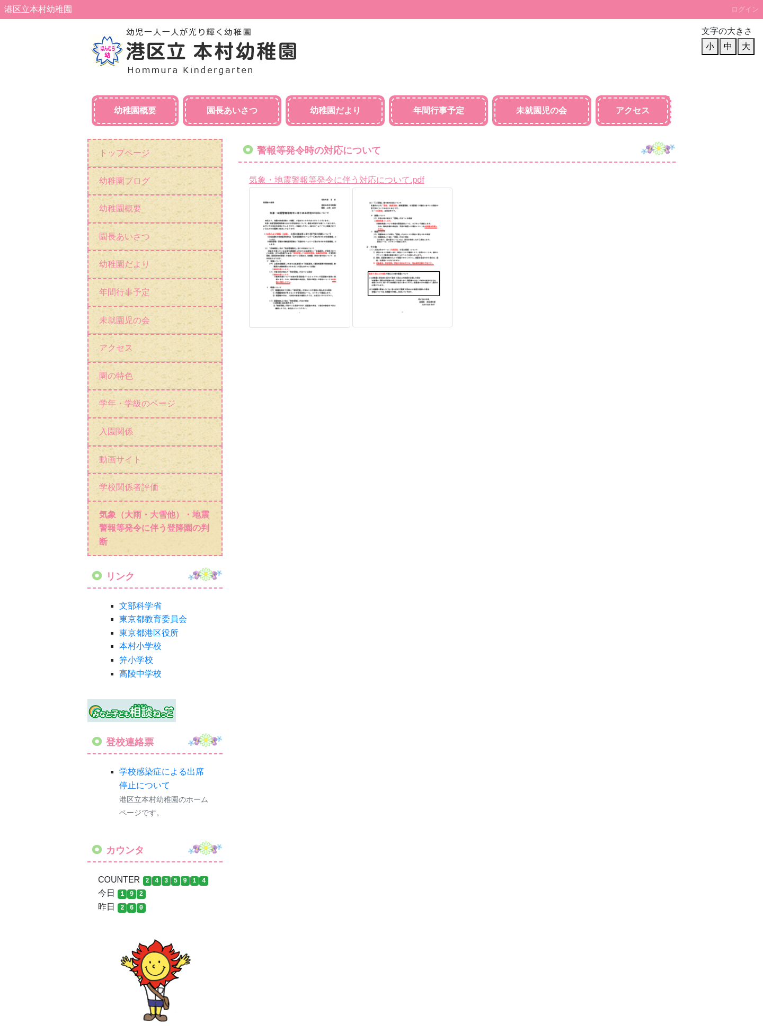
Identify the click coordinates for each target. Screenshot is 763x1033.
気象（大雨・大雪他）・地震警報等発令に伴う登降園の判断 (154, 528)
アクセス (633, 110)
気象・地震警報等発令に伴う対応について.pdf (336, 179)
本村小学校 (140, 646)
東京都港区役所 (149, 632)
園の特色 (116, 375)
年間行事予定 (438, 110)
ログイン (745, 9)
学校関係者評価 (128, 487)
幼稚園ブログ (124, 180)
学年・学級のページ (137, 403)
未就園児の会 (541, 110)
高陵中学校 (140, 673)
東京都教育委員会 (153, 619)
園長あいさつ (232, 110)
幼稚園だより (335, 110)
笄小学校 (136, 659)
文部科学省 (140, 605)
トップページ (124, 152)
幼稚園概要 (135, 110)
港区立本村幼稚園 (38, 9)
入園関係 (116, 431)
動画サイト (120, 459)
